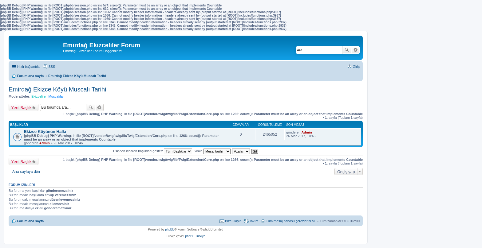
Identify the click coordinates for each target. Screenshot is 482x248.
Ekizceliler (39, 96)
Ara (346, 50)
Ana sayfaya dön (26, 171)
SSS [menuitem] (51, 66)
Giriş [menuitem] (356, 66)
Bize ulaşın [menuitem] (233, 221)
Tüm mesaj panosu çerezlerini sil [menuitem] (290, 221)
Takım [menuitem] (253, 221)
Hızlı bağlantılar (29, 66)
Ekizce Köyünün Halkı (45, 131)
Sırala (212, 151)
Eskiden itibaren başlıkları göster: (152, 151)
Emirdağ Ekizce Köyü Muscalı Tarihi (57, 89)
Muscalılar (56, 96)
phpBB (169, 229)
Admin (44, 143)
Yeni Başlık (21, 107)
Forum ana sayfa (30, 221)
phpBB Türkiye (195, 236)
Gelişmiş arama (355, 50)
